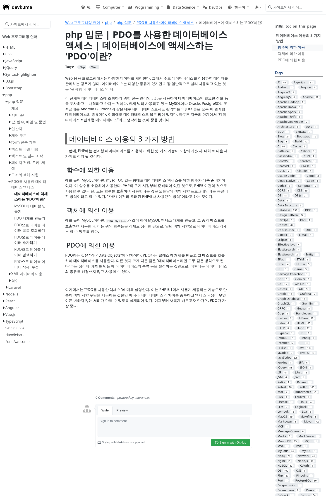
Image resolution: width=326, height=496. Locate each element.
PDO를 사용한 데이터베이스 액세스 (165, 22)
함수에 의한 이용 (291, 47)
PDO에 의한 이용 (291, 59)
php (108, 22)
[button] (110, 7)
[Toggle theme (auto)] (258, 7)
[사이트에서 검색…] (294, 7)
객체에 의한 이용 (291, 53)
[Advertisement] (167, 354)
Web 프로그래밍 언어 (82, 22)
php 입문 (124, 22)
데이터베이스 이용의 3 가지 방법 (298, 38)
